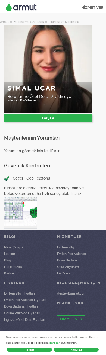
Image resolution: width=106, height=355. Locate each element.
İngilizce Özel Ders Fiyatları (24, 320)
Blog (7, 260)
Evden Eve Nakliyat (71, 254)
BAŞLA (48, 118)
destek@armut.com (71, 293)
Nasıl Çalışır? (13, 247)
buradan (54, 342)
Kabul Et (76, 349)
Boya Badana (67, 260)
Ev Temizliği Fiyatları (19, 293)
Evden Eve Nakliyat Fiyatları (25, 300)
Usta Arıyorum (68, 267)
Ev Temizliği (66, 247)
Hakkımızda (13, 267)
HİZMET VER (92, 7)
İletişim (9, 254)
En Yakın (63, 273)
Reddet (29, 349)
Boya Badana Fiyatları (21, 306)
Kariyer (9, 273)
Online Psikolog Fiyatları (22, 313)
